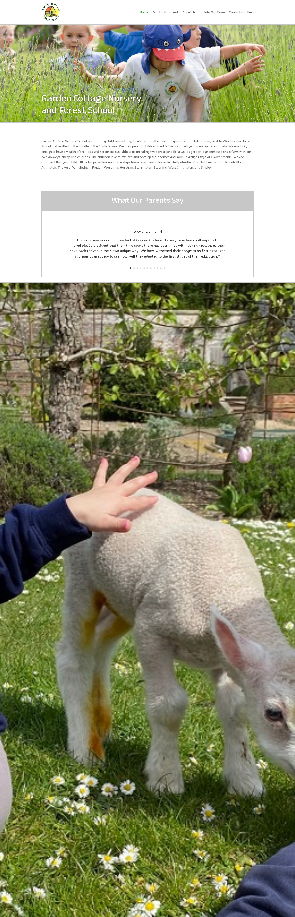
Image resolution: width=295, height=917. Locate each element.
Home (144, 12)
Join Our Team (214, 12)
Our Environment (165, 12)
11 (164, 268)
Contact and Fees (241, 12)
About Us (188, 12)
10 (161, 268)
